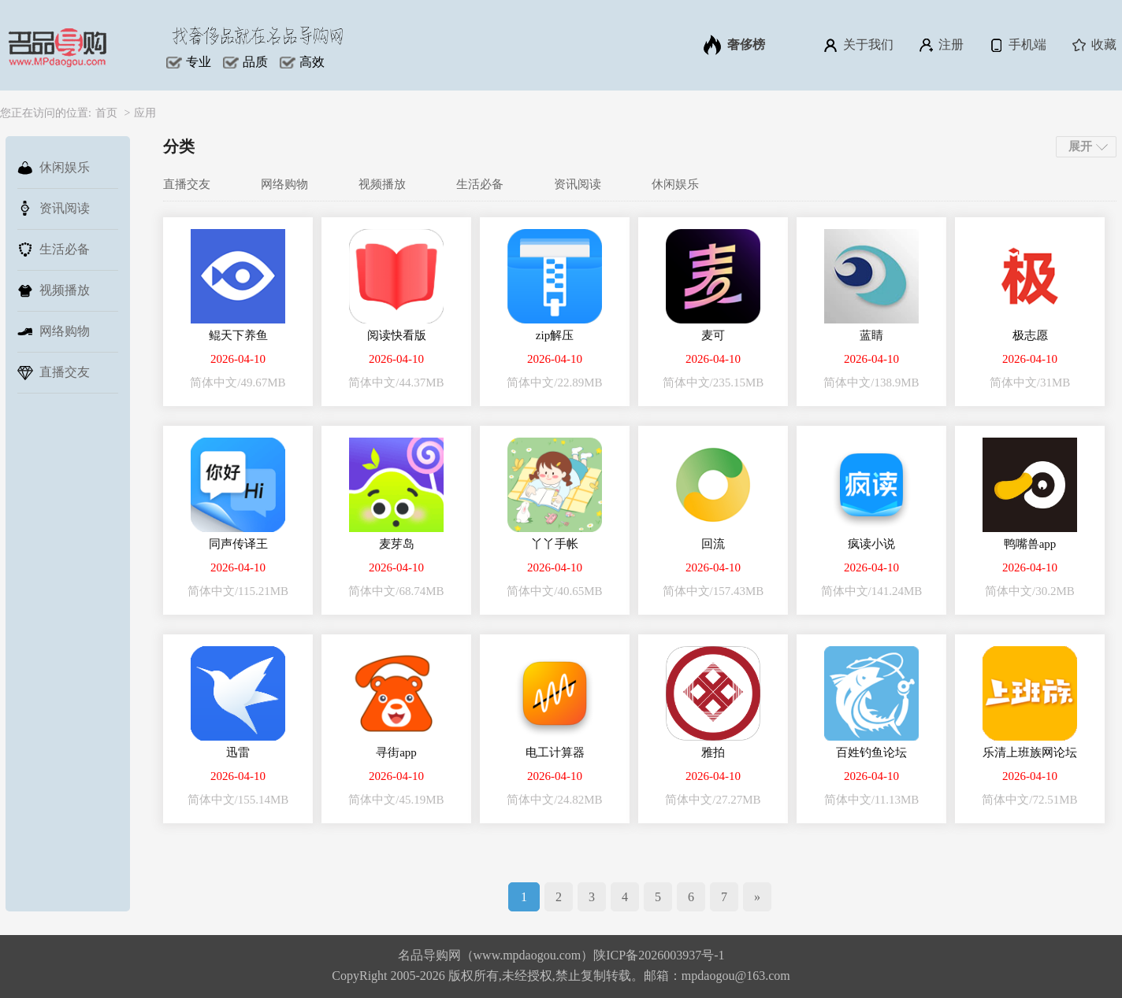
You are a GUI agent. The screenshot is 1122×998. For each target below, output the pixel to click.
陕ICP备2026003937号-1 (658, 955)
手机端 (1016, 45)
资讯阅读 (53, 208)
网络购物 (53, 331)
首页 (106, 113)
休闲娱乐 (53, 168)
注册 (940, 45)
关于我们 (858, 45)
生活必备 (53, 249)
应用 (145, 113)
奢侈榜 (734, 45)
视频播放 (53, 290)
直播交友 (53, 372)
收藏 (1093, 45)
